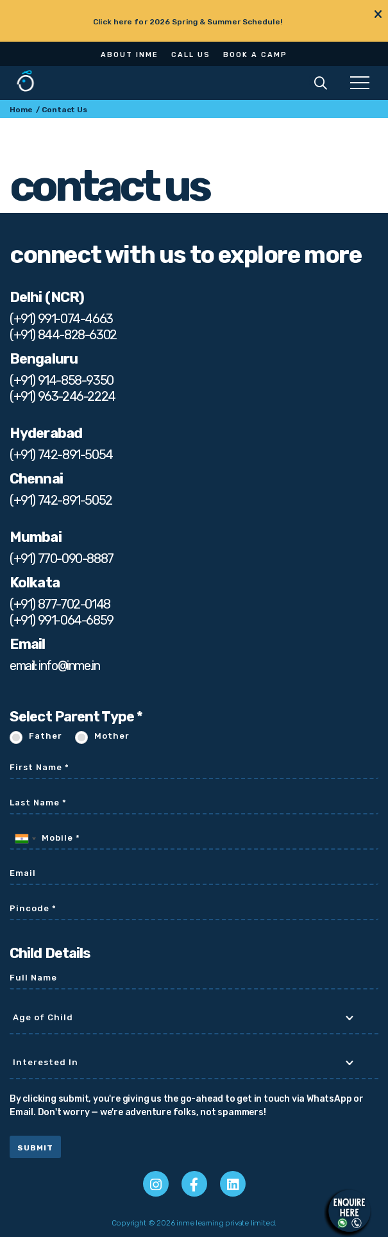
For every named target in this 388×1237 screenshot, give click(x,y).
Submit (35, 1147)
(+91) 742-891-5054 (61, 454)
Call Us (190, 55)
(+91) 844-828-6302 (63, 334)
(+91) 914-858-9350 (62, 380)
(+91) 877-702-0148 (60, 604)
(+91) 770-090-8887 (62, 558)
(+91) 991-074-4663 (61, 318)
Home (21, 109)
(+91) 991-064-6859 (62, 620)
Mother (112, 736)
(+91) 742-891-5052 (61, 500)
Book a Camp (255, 55)
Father (45, 736)
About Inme (129, 55)
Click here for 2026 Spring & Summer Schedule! (187, 21)
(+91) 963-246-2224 (62, 396)
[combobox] (25, 838)
